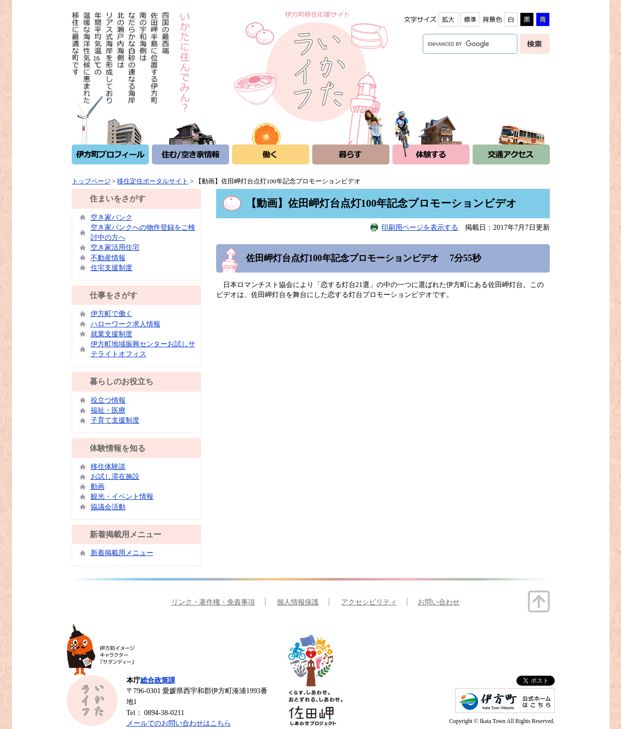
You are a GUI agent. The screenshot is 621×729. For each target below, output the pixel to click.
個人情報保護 (298, 602)
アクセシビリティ (369, 602)
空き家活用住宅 (115, 247)
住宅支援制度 (111, 268)
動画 (98, 486)
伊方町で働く (111, 313)
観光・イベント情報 (122, 496)
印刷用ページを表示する (419, 227)
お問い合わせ (439, 602)
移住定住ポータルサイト (152, 181)
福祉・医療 (108, 410)
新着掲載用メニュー (122, 553)
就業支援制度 (111, 334)
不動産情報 (108, 258)
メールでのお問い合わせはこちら (178, 723)
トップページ (91, 181)
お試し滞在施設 (115, 476)
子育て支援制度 (115, 420)
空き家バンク (111, 217)
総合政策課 (157, 680)
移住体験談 (108, 466)
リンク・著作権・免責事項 (213, 602)
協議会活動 (108, 507)
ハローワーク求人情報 (125, 324)
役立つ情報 (108, 400)
